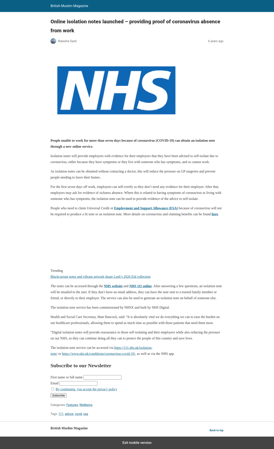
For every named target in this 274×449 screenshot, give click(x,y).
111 (61, 414)
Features (72, 405)
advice (69, 414)
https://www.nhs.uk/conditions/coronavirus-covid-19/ (98, 353)
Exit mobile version (137, 443)
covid (78, 414)
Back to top (216, 430)
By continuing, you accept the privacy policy (86, 389)
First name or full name (67, 377)
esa (85, 414)
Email (55, 383)
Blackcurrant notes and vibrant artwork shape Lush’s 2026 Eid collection (100, 276)
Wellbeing (85, 405)
